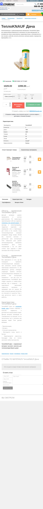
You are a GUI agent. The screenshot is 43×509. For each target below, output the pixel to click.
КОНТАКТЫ (21, 14)
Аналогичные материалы (29, 150)
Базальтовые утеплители (30, 18)
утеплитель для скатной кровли (10, 223)
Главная (3, 18)
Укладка (29, 199)
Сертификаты (6, 202)
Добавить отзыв (8, 388)
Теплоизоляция (11, 18)
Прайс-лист (9, 0)
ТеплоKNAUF (20, 18)
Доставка (2, 0)
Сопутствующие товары (9, 150)
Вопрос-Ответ (19, 202)
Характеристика (17, 199)
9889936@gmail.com (35, 111)
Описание (5, 199)
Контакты (16, 0)
